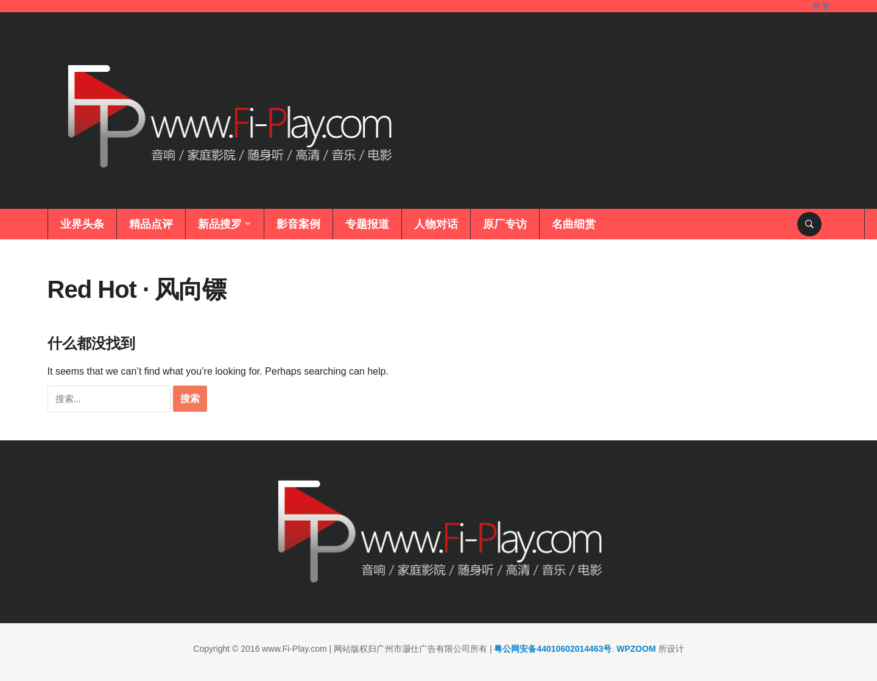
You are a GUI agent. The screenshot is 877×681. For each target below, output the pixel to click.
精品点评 (151, 223)
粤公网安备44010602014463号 (552, 649)
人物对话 (436, 223)
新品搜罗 (220, 223)
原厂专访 (505, 223)
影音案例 (298, 223)
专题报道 (367, 223)
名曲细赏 (574, 223)
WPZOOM (636, 649)
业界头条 (82, 223)
